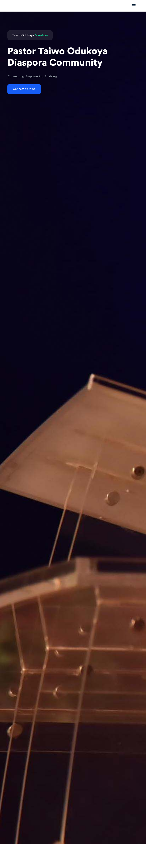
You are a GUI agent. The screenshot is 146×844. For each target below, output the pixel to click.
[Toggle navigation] (132, 5)
